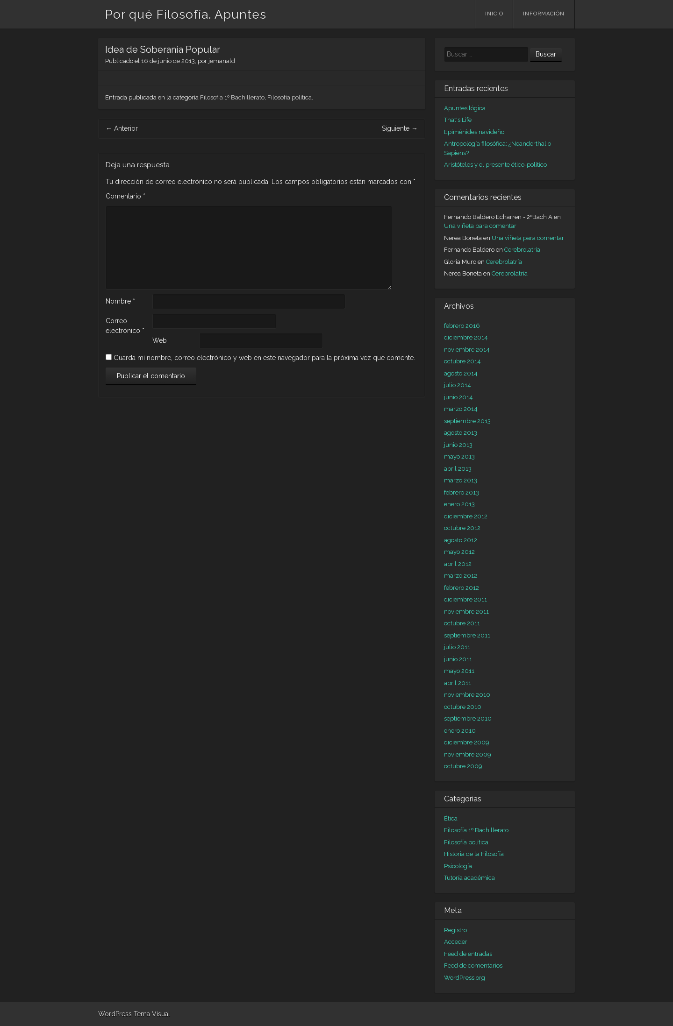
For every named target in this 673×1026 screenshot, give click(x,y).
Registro (455, 930)
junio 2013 (458, 444)
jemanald (221, 60)
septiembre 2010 (468, 718)
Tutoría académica (469, 877)
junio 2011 (458, 659)
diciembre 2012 (465, 516)
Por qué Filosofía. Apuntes (185, 14)
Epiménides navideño (474, 131)
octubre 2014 (462, 361)
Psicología (458, 866)
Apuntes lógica (465, 108)
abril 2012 (458, 563)
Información (544, 14)
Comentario (125, 196)
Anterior (122, 128)
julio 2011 (457, 647)
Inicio (494, 14)
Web (159, 340)
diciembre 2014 (466, 337)
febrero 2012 (461, 587)
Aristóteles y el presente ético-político (495, 164)
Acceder (455, 941)
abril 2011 (457, 682)
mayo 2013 (459, 456)
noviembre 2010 (467, 694)
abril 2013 (458, 468)
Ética (451, 818)
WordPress (115, 1014)
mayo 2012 (459, 551)
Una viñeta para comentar (480, 225)
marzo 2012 (460, 575)
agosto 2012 (460, 540)
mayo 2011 (459, 670)
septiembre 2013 (467, 421)
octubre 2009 (463, 766)
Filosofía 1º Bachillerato (232, 97)
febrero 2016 (462, 325)
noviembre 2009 (467, 754)
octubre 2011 (462, 623)
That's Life (458, 119)
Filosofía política (289, 97)
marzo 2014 (461, 408)
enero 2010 (460, 730)
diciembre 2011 (465, 599)
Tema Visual (152, 1014)
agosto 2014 (461, 373)
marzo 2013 (460, 480)
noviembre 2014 (467, 349)
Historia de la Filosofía (474, 853)
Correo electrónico (125, 325)
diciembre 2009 (466, 742)
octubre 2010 (462, 706)
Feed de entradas (468, 953)
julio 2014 (457, 385)
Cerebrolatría (522, 249)
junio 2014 (458, 397)
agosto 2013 (460, 432)
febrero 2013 (461, 492)
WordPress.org (464, 977)
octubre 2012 (462, 527)
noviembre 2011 (466, 611)
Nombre (120, 301)
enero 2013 (459, 504)
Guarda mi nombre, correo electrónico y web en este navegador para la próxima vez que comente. (264, 357)
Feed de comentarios (473, 965)
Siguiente (400, 128)
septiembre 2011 (467, 635)
